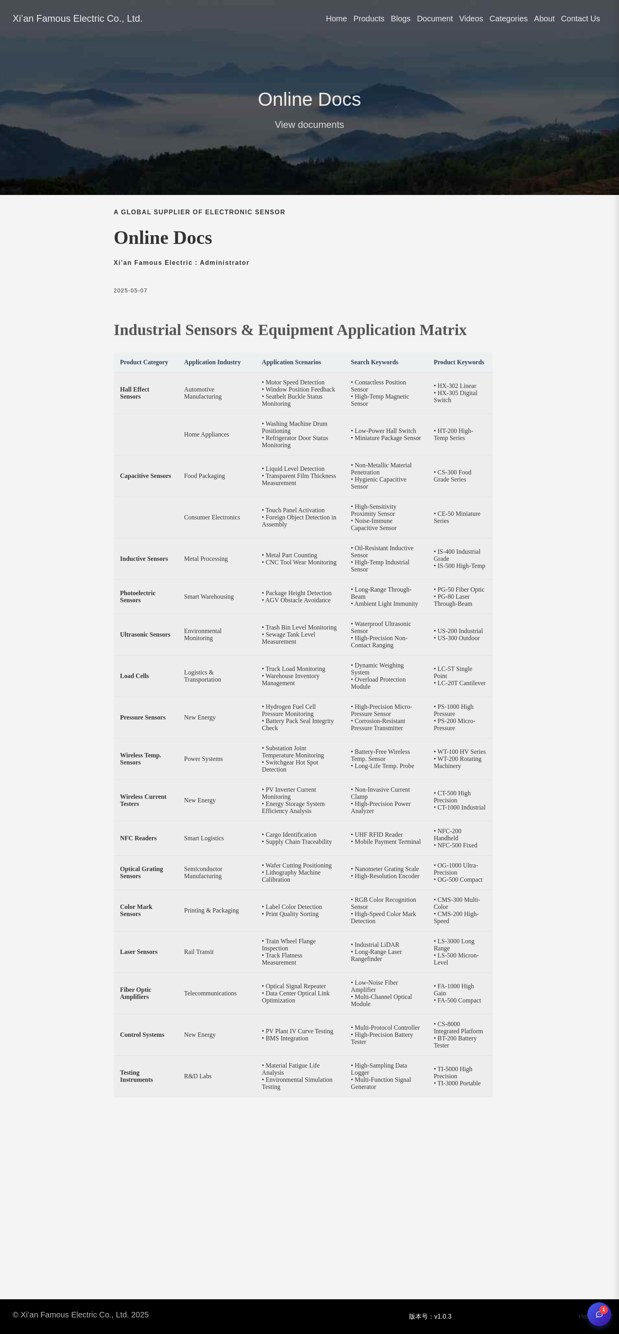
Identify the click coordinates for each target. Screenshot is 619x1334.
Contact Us (580, 18)
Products (369, 18)
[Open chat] (599, 1314)
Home (336, 18)
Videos (471, 18)
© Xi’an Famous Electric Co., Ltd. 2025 (81, 1314)
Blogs (401, 18)
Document (435, 18)
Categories (509, 18)
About (544, 18)
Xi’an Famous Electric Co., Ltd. (78, 18)
